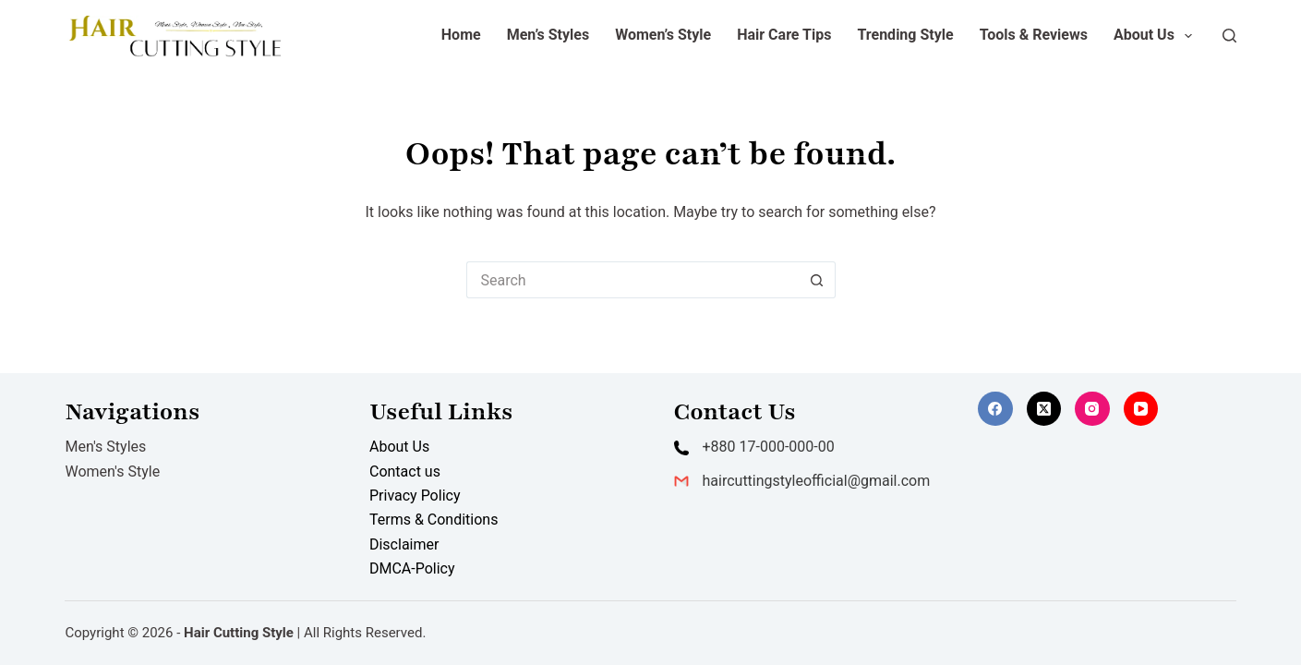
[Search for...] (632, 279)
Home (461, 34)
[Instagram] (1092, 409)
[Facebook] (995, 409)
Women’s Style (663, 34)
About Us (1156, 36)
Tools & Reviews (1034, 34)
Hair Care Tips (784, 34)
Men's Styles (105, 446)
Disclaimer (404, 544)
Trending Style (905, 34)
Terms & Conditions (434, 519)
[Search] (1229, 35)
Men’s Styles (548, 34)
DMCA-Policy (412, 568)
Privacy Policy (415, 495)
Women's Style (112, 471)
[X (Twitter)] (1044, 409)
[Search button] (817, 279)
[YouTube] (1141, 409)
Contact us (404, 471)
